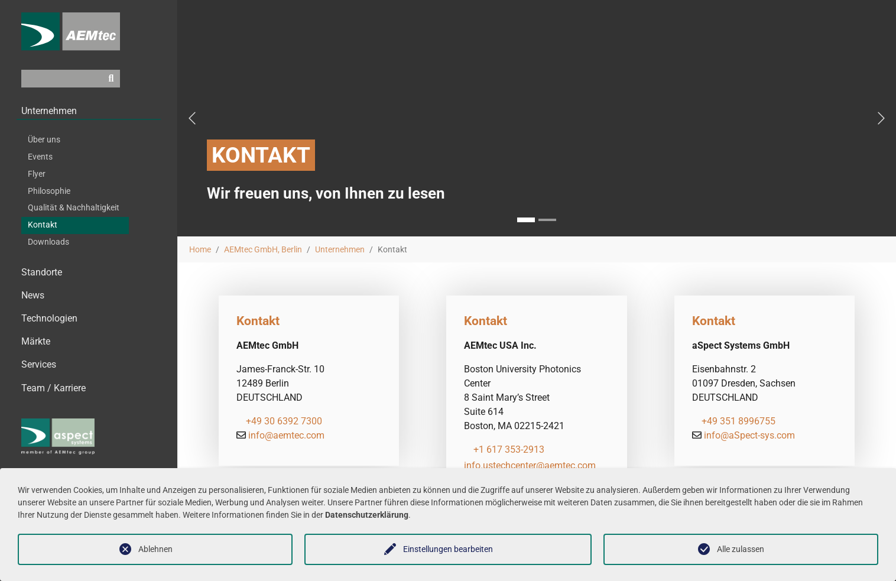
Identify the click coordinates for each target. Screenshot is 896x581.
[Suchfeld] (61, 88)
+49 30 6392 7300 (284, 421)
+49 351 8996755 (738, 421)
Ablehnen (155, 549)
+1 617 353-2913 (508, 449)
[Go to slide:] (547, 220)
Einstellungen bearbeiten (448, 549)
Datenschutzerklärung (366, 515)
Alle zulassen (740, 549)
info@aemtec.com (286, 435)
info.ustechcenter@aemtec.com (530, 465)
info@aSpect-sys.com (749, 435)
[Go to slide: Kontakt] (526, 220)
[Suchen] (111, 88)
